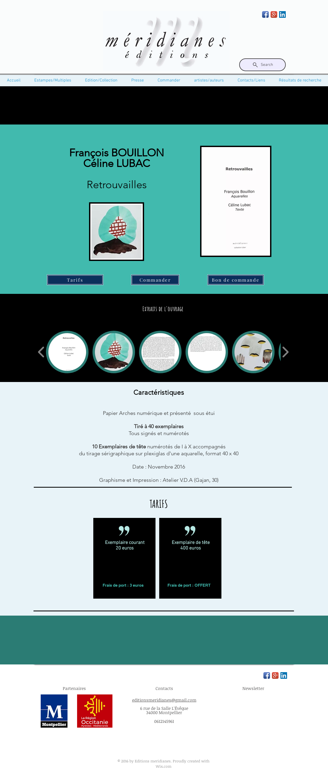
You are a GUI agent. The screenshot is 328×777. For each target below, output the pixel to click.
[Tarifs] (75, 279)
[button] (67, 352)
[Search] (262, 64)
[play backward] (41, 352)
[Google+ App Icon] (274, 14)
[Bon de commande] (235, 279)
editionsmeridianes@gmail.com (164, 700)
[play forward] (285, 352)
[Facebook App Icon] (265, 14)
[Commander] (155, 279)
